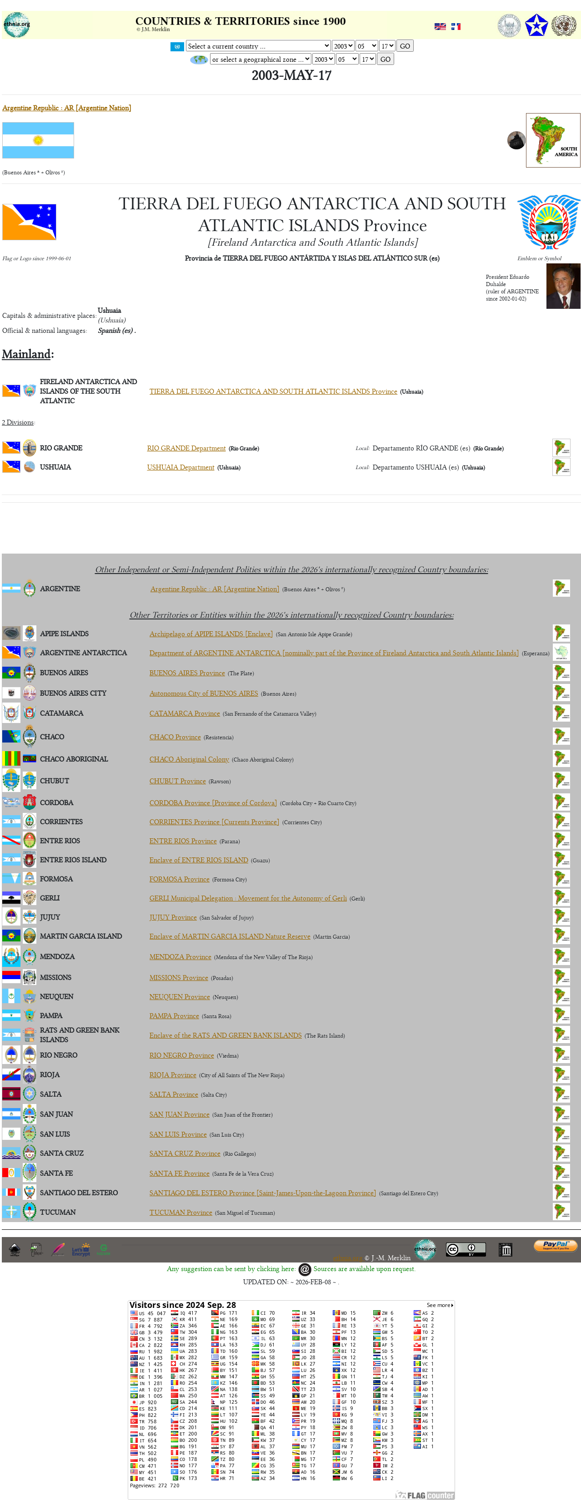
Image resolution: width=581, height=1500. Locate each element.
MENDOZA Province (180, 956)
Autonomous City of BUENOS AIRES (204, 693)
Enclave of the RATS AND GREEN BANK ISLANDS (226, 1035)
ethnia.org (349, 1257)
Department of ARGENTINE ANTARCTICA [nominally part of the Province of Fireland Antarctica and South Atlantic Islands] (334, 652)
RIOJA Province (173, 1074)
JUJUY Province (173, 916)
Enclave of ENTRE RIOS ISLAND (199, 859)
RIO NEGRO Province (182, 1054)
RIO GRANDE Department (186, 447)
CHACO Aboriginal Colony (189, 758)
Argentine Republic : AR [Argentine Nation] (66, 107)
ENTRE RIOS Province (183, 840)
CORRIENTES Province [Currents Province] (215, 821)
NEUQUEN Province (180, 996)
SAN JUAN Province (180, 1114)
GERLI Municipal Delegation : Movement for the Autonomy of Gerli (248, 897)
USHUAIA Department (181, 466)
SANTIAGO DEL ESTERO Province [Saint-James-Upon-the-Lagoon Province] (263, 1192)
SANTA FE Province (180, 1173)
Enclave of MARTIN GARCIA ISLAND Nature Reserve (230, 936)
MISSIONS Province (179, 977)
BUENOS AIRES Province (187, 672)
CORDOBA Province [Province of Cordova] (213, 802)
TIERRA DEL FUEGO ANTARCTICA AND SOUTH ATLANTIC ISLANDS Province (273, 391)
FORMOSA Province (180, 878)
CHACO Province (175, 736)
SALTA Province (174, 1094)
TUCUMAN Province (181, 1212)
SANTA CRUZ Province (185, 1153)
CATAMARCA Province (185, 713)
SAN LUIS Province (178, 1134)
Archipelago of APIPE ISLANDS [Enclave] (211, 633)
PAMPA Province (174, 1015)
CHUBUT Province (178, 780)
